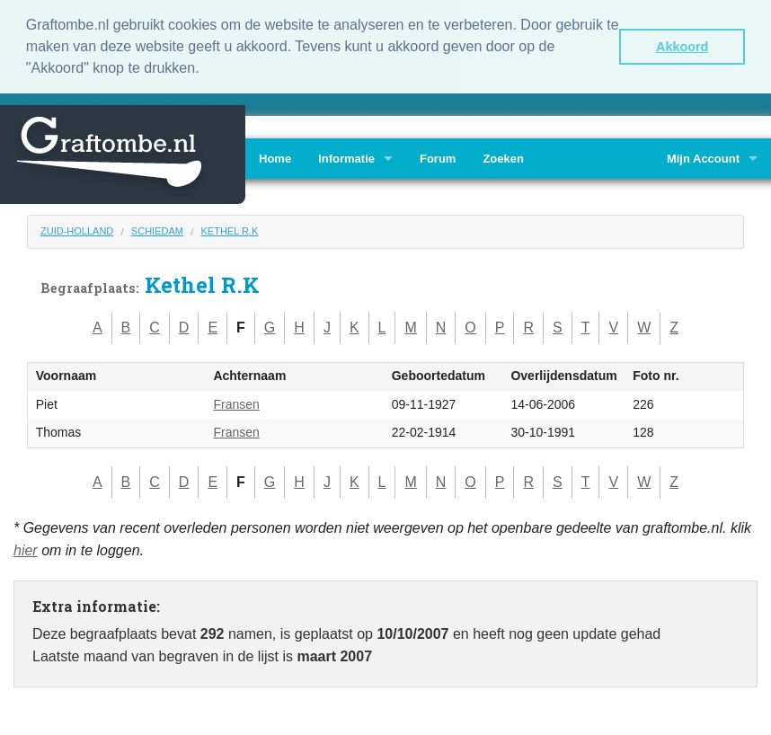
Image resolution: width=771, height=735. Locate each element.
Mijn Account (703, 157)
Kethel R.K (229, 229)
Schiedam (157, 229)
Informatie (346, 157)
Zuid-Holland (76, 229)
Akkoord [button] (682, 47)
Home (275, 157)
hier (25, 548)
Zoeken (503, 157)
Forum (438, 157)
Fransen (236, 402)
